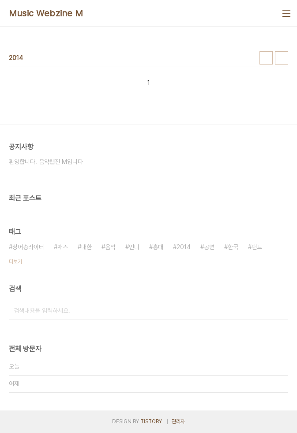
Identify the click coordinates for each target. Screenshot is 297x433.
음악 (110, 247)
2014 (184, 247)
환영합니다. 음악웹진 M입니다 (46, 161)
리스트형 (281, 58)
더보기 (15, 261)
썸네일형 (266, 58)
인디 (134, 247)
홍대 (158, 247)
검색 (279, 310)
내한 (86, 247)
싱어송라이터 (28, 247)
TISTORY (151, 421)
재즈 (62, 247)
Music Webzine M (46, 13)
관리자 (178, 421)
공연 (209, 247)
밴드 (257, 247)
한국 (233, 247)
